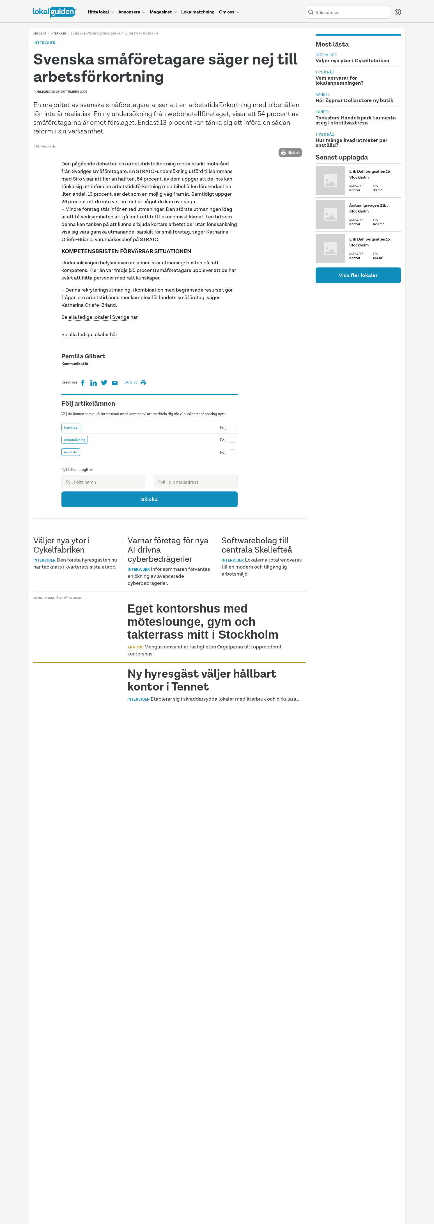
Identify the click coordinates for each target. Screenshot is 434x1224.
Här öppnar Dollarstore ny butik (354, 100)
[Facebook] (82, 537)
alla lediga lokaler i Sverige (98, 470)
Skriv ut (290, 152)
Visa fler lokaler (358, 275)
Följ (223, 580)
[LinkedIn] (93, 537)
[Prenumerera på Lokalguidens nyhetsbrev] (114, 537)
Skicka (149, 653)
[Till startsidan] (55, 12)
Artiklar (39, 33)
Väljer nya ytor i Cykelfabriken (352, 60)
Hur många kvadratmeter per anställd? (351, 143)
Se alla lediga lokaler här (89, 488)
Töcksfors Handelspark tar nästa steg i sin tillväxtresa (356, 120)
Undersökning (74, 593)
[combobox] (351, 12)
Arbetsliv (70, 606)
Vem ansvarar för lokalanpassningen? (340, 80)
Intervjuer (58, 33)
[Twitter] (104, 537)
